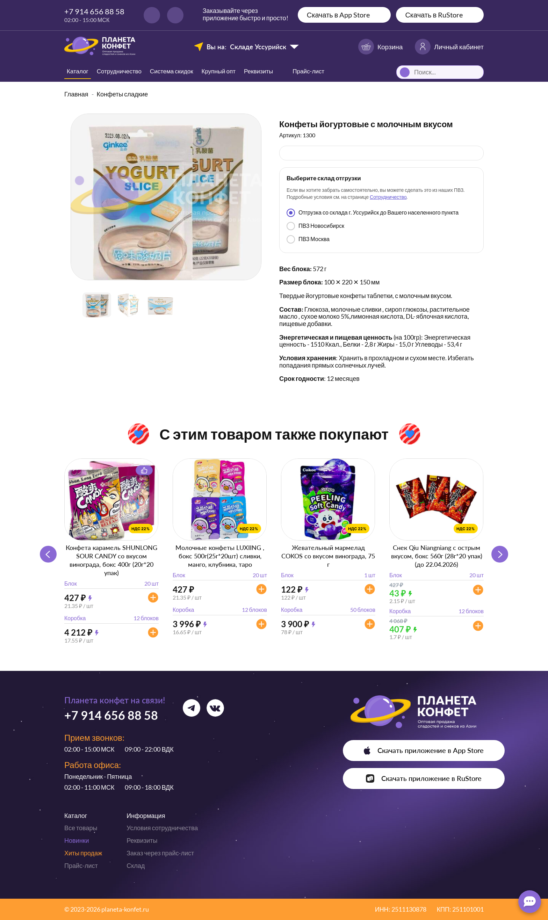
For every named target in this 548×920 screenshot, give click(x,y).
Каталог (77, 71)
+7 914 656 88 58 (94, 11)
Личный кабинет (449, 47)
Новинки (76, 840)
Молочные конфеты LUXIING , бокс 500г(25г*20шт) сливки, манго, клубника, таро (219, 556)
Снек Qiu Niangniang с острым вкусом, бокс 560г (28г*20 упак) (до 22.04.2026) (436, 556)
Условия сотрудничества (162, 828)
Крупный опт (219, 71)
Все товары (80, 828)
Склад (136, 865)
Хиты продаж (83, 853)
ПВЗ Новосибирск (315, 226)
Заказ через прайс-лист (160, 853)
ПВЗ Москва (308, 239)
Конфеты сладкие (122, 94)
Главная (76, 94)
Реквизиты (258, 71)
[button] (499, 554)
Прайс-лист (81, 865)
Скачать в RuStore (434, 14)
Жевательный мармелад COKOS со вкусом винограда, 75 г (328, 556)
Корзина (380, 47)
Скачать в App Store (338, 14)
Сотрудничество (119, 71)
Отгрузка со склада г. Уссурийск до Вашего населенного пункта (373, 213)
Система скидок (171, 71)
